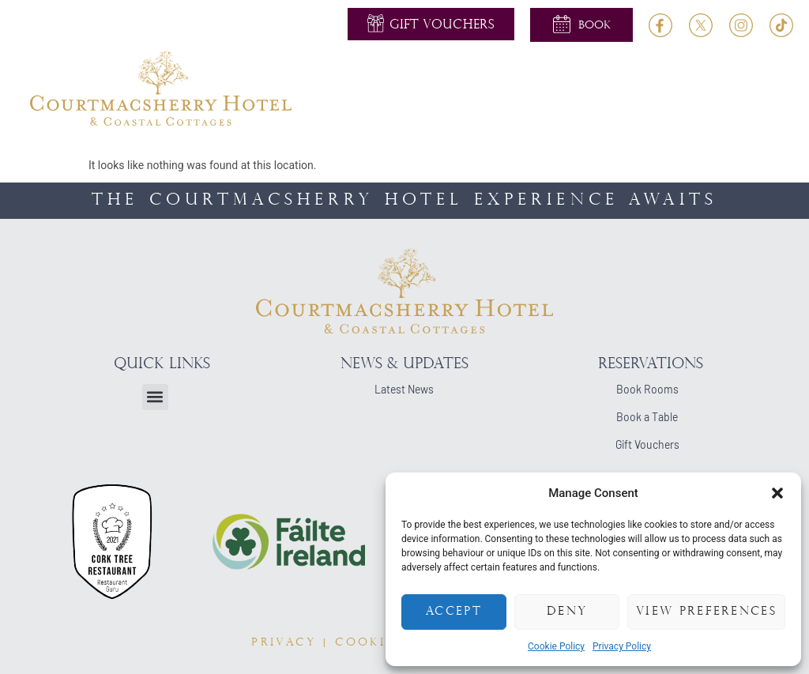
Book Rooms (647, 389)
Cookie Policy (556, 646)
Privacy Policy (622, 646)
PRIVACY (284, 643)
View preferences (706, 612)
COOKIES (368, 643)
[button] (777, 493)
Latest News (404, 389)
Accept (454, 612)
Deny (567, 612)
